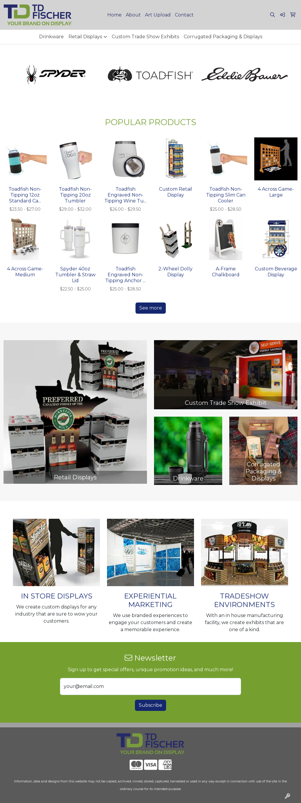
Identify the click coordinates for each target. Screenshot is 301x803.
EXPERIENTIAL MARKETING (150, 600)
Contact (184, 15)
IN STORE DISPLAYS (56, 596)
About (133, 15)
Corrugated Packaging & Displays (223, 36)
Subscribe (150, 705)
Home (114, 15)
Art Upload (158, 15)
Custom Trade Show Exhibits (145, 36)
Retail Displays (85, 36)
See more (150, 308)
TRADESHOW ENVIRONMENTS (244, 600)
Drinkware (51, 36)
